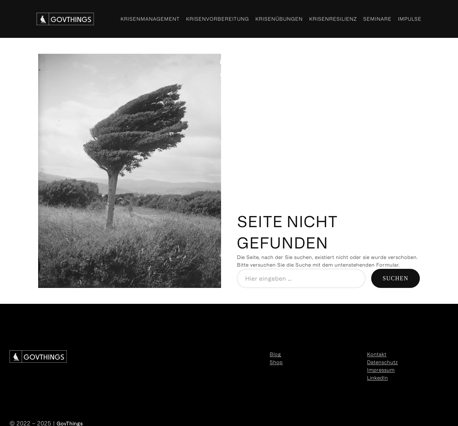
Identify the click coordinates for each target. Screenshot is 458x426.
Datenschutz (382, 362)
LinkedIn (377, 378)
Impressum (381, 370)
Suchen (395, 278)
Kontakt (376, 354)
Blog (275, 354)
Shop (276, 362)
